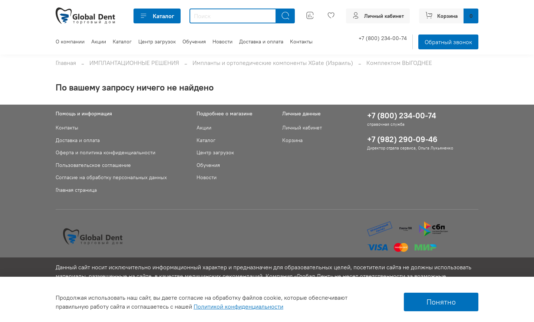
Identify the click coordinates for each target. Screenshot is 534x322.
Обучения (194, 41)
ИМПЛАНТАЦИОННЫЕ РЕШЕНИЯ (134, 62)
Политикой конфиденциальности (238, 306)
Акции (98, 41)
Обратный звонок (448, 42)
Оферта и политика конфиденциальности (105, 152)
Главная (66, 62)
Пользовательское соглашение (93, 165)
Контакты (301, 41)
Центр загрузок (157, 41)
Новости (222, 41)
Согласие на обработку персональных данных (111, 177)
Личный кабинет (302, 127)
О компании (70, 41)
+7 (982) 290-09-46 (402, 139)
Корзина (292, 140)
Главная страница (76, 190)
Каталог (157, 16)
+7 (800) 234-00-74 (383, 38)
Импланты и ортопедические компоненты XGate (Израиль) (272, 62)
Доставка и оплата (261, 41)
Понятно (441, 301)
